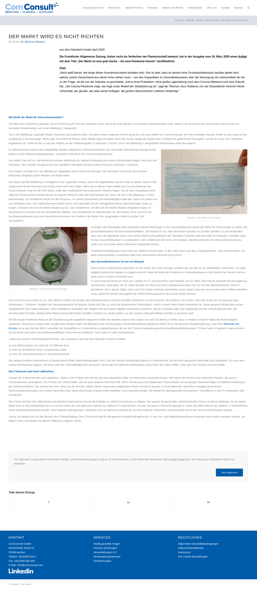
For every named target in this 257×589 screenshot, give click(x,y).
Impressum (184, 552)
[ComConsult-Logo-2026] (31, 8)
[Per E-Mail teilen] (208, 502)
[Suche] (248, 8)
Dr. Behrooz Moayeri (33, 41)
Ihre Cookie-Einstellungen (193, 556)
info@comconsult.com (30, 565)
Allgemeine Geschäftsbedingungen (198, 543)
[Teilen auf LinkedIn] (128, 502)
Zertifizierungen (102, 560)
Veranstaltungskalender (107, 556)
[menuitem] (93, 8)
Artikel (242, 56)
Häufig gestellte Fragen (106, 543)
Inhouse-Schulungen (105, 547)
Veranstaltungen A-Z (105, 552)
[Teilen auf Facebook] (49, 502)
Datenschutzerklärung (190, 547)
